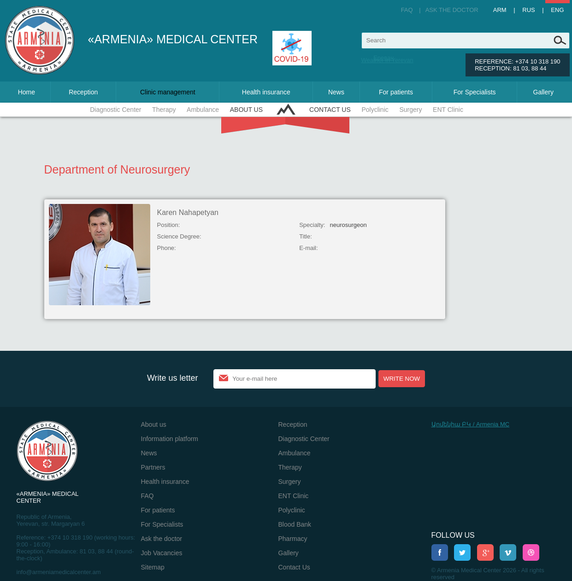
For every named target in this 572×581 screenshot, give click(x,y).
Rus (528, 9)
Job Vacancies (162, 553)
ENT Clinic (448, 109)
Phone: (166, 247)
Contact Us (330, 109)
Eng (557, 9)
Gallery (543, 92)
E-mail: (308, 247)
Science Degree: (179, 236)
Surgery (410, 109)
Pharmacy (292, 538)
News (336, 92)
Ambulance (203, 109)
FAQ (407, 9)
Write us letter (172, 378)
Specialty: (312, 224)
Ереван (383, 57)
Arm (500, 9)
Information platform (170, 438)
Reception (83, 92)
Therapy (164, 109)
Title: (305, 236)
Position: (168, 224)
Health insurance (266, 92)
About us (246, 109)
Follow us (453, 535)
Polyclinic (374, 109)
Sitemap (153, 567)
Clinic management (167, 92)
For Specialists (475, 92)
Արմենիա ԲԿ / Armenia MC (470, 424)
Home (26, 92)
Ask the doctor (451, 9)
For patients (396, 92)
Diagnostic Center (115, 109)
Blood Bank (295, 524)
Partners (153, 467)
